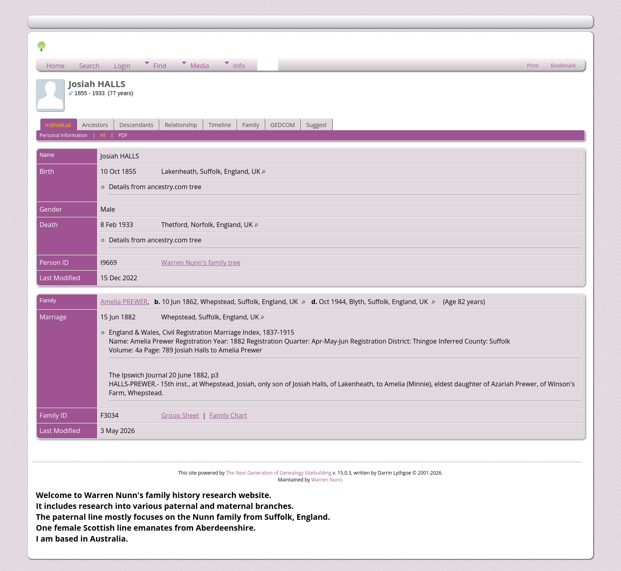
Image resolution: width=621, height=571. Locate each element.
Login (122, 65)
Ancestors (95, 125)
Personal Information (64, 135)
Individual (58, 125)
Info (239, 65)
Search (89, 65)
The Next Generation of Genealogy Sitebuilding (278, 472)
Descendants (136, 125)
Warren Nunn (326, 479)
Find (159, 65)
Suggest (316, 125)
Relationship (181, 125)
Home (55, 65)
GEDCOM (283, 125)
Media (199, 65)
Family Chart (228, 415)
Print (533, 65)
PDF (123, 135)
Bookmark (563, 65)
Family (250, 125)
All (103, 135)
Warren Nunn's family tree (200, 262)
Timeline (219, 125)
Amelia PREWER (124, 301)
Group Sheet (180, 415)
